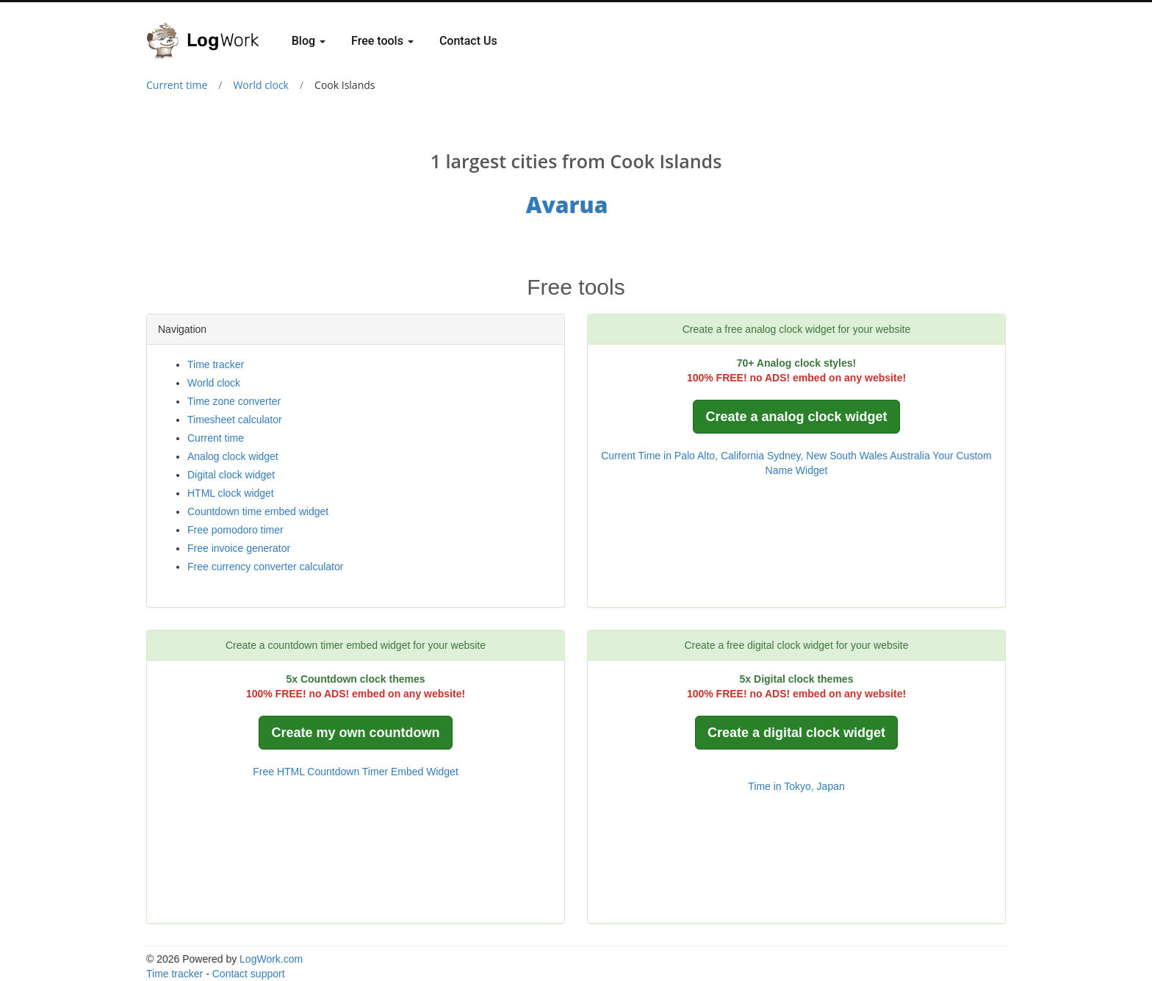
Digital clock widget (231, 475)
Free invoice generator (238, 548)
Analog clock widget (232, 456)
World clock (261, 85)
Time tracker (215, 364)
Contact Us (468, 41)
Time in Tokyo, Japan (796, 786)
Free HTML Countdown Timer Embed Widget (355, 771)
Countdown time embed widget (257, 511)
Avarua (567, 205)
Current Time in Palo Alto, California (682, 455)
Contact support (248, 974)
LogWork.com (271, 959)
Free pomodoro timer (235, 530)
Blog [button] (308, 41)
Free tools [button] (382, 41)
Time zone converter (234, 401)
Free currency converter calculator (265, 566)
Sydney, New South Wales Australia (848, 455)
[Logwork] (208, 30)
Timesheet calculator (234, 419)
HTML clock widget (230, 493)
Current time (176, 85)
